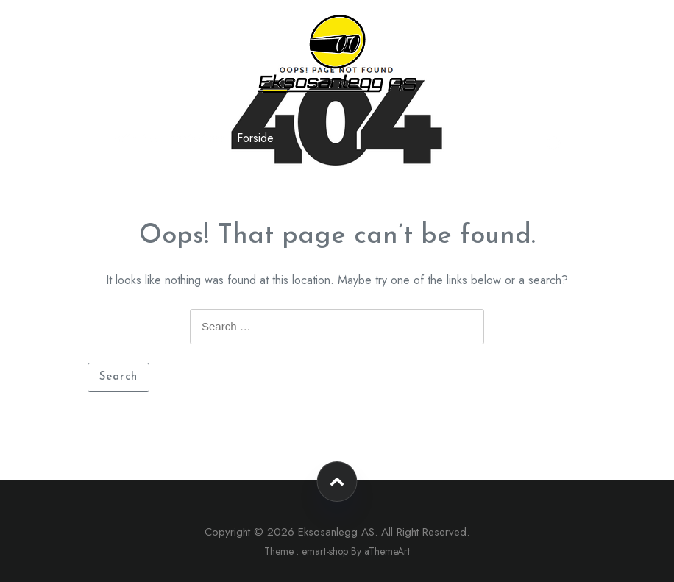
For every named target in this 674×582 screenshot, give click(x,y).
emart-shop (325, 551)
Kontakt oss (197, 137)
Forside (255, 137)
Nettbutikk (133, 137)
